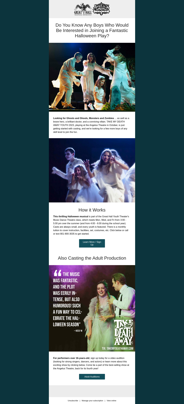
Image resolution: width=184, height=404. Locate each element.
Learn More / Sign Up (92, 243)
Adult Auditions (92, 376)
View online (111, 401)
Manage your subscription (92, 401)
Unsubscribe (73, 401)
